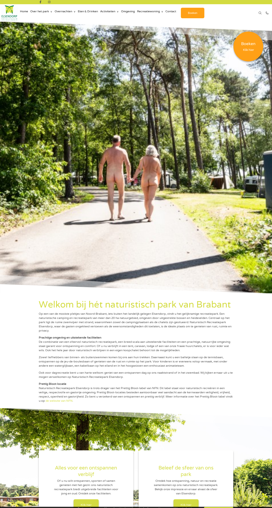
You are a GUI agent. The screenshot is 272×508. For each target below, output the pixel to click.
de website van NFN (59, 401)
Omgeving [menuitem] (134, 13)
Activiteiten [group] (113, 13)
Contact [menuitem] (179, 13)
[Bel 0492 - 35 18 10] (267, 13)
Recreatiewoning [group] (156, 13)
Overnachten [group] (66, 13)
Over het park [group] (41, 13)
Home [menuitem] (25, 13)
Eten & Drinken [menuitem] (92, 13)
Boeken (202, 13)
